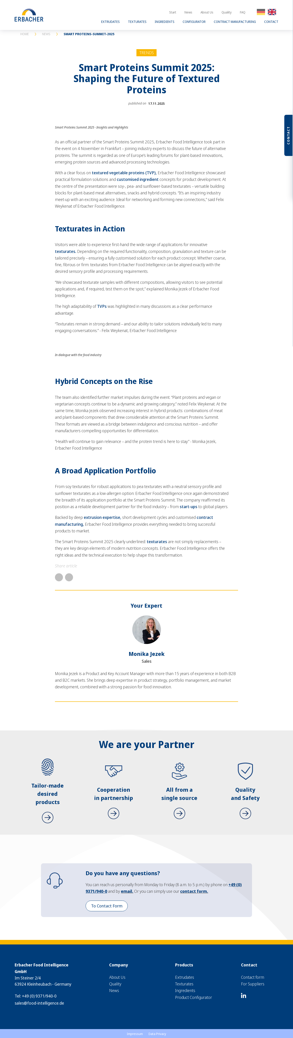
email (126, 891)
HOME (24, 34)
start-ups (188, 506)
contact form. (194, 891)
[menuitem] (127, 977)
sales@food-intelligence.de (39, 1003)
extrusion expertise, (102, 517)
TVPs (102, 306)
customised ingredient (138, 179)
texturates (157, 541)
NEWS (46, 34)
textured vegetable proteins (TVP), (124, 172)
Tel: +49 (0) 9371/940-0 (36, 996)
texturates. (65, 251)
